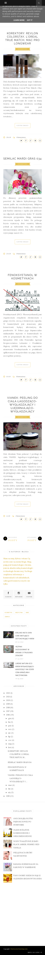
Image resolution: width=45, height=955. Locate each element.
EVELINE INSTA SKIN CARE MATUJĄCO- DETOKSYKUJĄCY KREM (24, 636)
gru (9, 718)
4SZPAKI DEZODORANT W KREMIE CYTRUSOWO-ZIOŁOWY (24, 651)
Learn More (18, 20)
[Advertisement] (22, 911)
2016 (8, 715)
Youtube (29, 594)
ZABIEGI (7, 616)
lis (9, 722)
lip (9, 736)
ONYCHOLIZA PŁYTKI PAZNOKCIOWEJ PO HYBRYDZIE (23, 821)
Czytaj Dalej (22, 125)
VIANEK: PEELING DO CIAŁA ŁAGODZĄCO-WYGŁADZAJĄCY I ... (20, 778)
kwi (9, 747)
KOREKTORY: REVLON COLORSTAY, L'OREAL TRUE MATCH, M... (18, 754)
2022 (8, 693)
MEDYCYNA (19, 612)
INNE (27, 612)
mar (10, 785)
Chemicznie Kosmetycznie (19, 949)
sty (9, 792)
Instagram (18, 594)
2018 (8, 707)
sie (9, 733)
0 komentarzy (21, 137)
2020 (8, 700)
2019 (8, 704)
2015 (8, 796)
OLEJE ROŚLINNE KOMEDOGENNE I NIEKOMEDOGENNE (22, 833)
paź (9, 726)
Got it (29, 20)
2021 (8, 696)
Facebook (8, 594)
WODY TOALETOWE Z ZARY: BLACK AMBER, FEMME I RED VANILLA (26, 844)
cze (9, 740)
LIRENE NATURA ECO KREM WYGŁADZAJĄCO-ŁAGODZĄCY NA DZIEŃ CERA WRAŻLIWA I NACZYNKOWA (24, 669)
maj (9, 744)
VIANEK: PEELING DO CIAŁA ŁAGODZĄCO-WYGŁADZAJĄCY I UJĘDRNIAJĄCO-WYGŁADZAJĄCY (22, 404)
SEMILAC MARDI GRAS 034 (22, 158)
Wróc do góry (35, 952)
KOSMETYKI (22, 49)
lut (9, 789)
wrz (10, 729)
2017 (8, 711)
